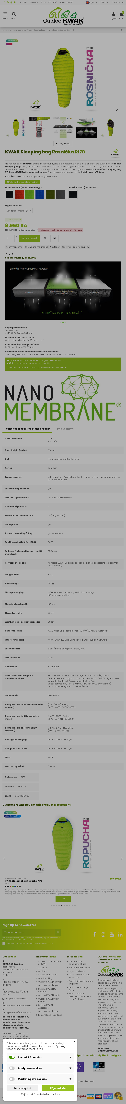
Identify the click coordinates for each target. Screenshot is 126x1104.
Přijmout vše (58, 1088)
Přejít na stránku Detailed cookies (40, 1094)
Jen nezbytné (22, 1088)
